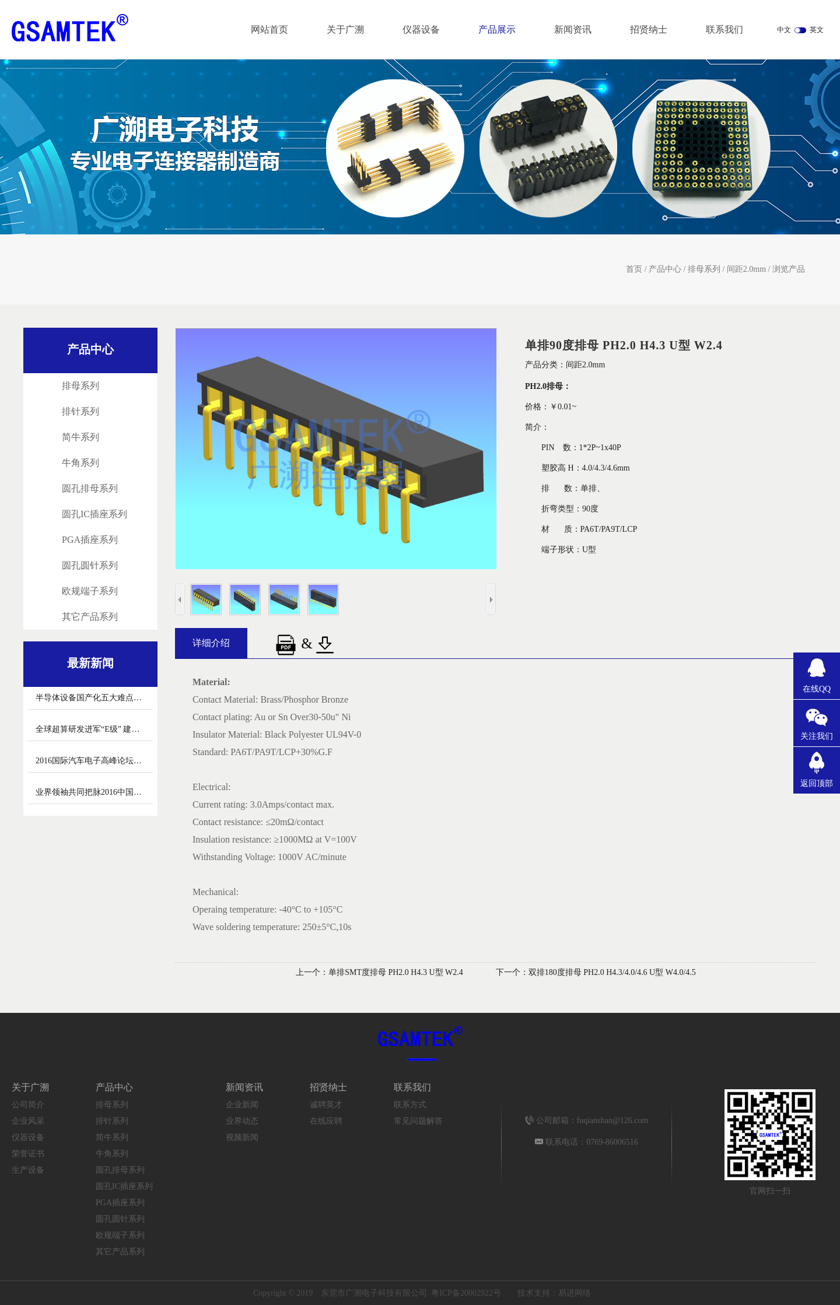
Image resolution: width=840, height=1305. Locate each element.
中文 (784, 30)
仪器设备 (421, 29)
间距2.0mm (746, 269)
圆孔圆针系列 (90, 565)
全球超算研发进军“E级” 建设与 (92, 729)
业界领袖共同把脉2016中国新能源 (97, 792)
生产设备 (28, 1170)
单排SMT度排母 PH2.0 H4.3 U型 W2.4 (395, 972)
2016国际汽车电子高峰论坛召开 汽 (98, 760)
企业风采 (28, 1121)
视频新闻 (242, 1137)
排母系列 (704, 269)
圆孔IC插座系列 (94, 514)
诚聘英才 (326, 1104)
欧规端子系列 (90, 591)
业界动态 (242, 1121)
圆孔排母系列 (90, 488)
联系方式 (410, 1104)
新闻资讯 (573, 29)
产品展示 (497, 29)
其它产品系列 (90, 617)
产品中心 (665, 269)
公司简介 (28, 1104)
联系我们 (724, 29)
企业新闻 (242, 1104)
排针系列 (80, 411)
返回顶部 (816, 783)
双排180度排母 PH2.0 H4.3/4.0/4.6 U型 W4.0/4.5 (612, 972)
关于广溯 (345, 29)
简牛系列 (80, 437)
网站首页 (269, 29)
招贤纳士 (648, 29)
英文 (817, 30)
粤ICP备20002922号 (466, 1293)
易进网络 (574, 1293)
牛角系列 (80, 463)
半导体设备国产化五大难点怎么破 (97, 697)
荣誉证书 (28, 1153)
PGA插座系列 (90, 540)
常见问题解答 (418, 1121)
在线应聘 (326, 1121)
